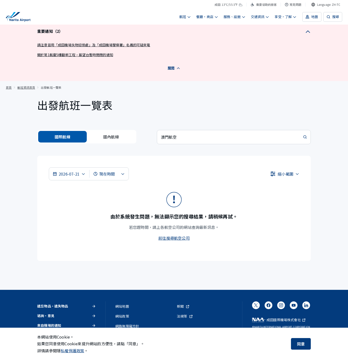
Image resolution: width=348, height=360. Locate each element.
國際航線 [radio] (62, 137)
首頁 (9, 87)
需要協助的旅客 (263, 4)
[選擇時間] (109, 174)
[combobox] (325, 4)
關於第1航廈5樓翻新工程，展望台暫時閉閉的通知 (75, 54)
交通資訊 (260, 16)
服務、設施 (235, 16)
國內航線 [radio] (111, 137)
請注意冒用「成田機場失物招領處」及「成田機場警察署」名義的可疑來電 (93, 44)
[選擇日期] (69, 174)
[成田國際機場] (18, 17)
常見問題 (293, 4)
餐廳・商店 (207, 16)
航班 (185, 16)
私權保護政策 (72, 350)
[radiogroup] (86, 136)
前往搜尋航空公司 (174, 238)
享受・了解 (286, 16)
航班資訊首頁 (26, 87)
